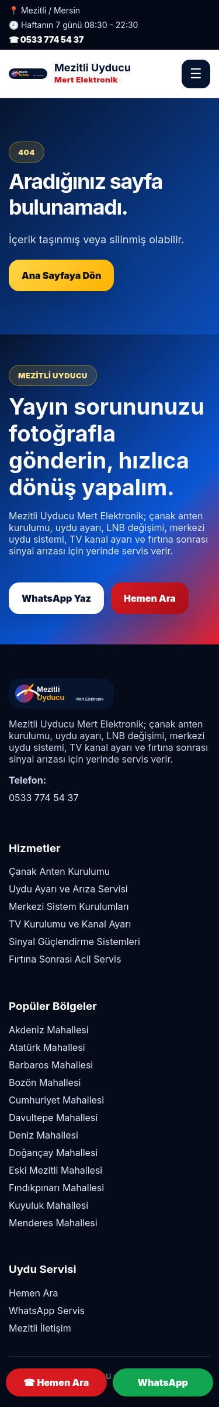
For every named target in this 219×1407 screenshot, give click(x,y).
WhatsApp (163, 1382)
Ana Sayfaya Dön (61, 275)
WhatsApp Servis (47, 1310)
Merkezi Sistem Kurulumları (69, 906)
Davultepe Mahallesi (53, 1117)
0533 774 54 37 (43, 797)
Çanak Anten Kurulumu (59, 871)
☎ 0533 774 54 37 (46, 39)
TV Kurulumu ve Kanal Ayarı (70, 924)
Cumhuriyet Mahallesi (56, 1100)
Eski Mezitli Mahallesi (55, 1170)
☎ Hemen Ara (56, 1382)
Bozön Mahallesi (45, 1082)
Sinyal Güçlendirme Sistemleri (74, 941)
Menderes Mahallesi (53, 1223)
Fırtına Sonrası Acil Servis (65, 959)
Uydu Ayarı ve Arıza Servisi (68, 889)
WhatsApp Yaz (56, 598)
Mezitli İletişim (40, 1328)
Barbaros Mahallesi (51, 1065)
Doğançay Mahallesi (53, 1152)
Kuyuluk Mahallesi (48, 1205)
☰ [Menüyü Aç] (196, 73)
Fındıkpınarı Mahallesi (56, 1188)
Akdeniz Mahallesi (49, 1030)
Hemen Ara (150, 598)
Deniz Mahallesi (43, 1135)
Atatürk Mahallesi (47, 1047)
